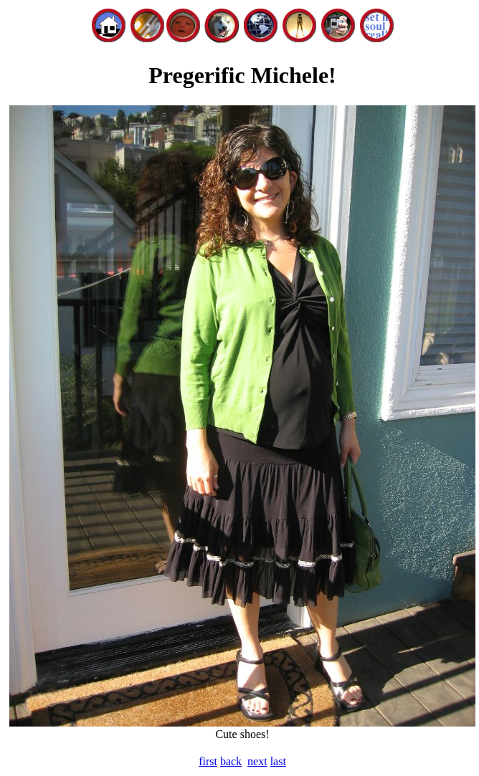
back (231, 761)
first (208, 761)
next (257, 761)
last (278, 761)
